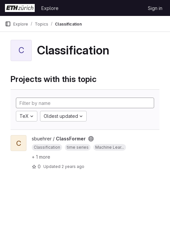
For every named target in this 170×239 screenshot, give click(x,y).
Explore (50, 8)
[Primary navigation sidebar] (8, 24)
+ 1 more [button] (41, 157)
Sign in (155, 8)
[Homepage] (20, 8)
